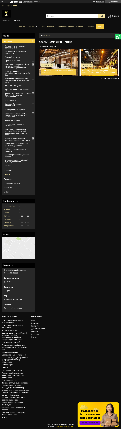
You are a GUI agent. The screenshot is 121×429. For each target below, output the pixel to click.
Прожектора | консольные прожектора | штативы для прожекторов (16, 115)
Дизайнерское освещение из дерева (17, 155)
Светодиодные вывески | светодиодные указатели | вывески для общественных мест (16, 132)
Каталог (31, 27)
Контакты (51, 27)
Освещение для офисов (15, 109)
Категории (8, 41)
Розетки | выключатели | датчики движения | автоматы (17, 139)
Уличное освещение (13, 86)
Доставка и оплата (66, 27)
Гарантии (90, 27)
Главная (21, 27)
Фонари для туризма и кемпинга (14, 125)
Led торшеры (7, 365)
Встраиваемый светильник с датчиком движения (16, 144)
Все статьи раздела (109, 78)
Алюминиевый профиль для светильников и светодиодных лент (17, 80)
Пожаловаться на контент (64, 427)
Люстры (5, 367)
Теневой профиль (12, 57)
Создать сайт (27, 2)
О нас (42, 27)
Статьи (100, 27)
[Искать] (101, 16)
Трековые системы (12, 61)
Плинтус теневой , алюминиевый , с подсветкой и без (17, 73)
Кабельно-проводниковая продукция (15, 150)
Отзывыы (35, 323)
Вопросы (80, 27)
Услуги (7, 165)
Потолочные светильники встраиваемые (15, 47)
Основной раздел (47, 46)
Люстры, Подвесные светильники (13, 105)
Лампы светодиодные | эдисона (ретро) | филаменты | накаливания (18, 95)
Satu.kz (71, 424)
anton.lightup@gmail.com (16, 270)
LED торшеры (10, 100)
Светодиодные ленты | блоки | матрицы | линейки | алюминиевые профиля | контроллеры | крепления (14, 336)
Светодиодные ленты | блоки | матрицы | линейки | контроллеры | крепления (17, 66)
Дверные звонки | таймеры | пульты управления (16, 161)
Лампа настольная (12, 120)
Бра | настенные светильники (17, 90)
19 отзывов (100, 2)
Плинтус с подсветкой (11, 342)
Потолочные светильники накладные (15, 52)
